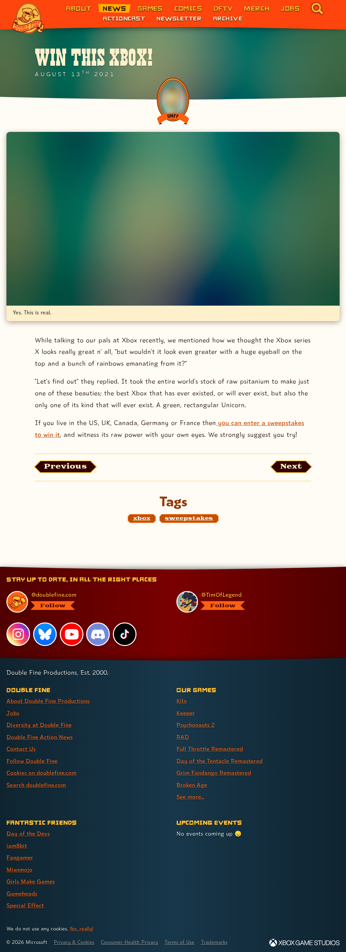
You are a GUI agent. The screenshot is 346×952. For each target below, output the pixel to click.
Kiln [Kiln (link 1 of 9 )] (181, 701)
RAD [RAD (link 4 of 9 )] (182, 736)
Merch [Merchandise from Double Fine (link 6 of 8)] (256, 8)
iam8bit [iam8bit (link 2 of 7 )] (17, 843)
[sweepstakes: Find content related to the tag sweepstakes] (188, 518)
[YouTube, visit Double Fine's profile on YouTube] (71, 634)
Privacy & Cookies (75, 939)
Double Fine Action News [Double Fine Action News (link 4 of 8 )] (40, 736)
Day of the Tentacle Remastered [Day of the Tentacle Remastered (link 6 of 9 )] (220, 760)
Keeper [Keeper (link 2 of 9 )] (185, 713)
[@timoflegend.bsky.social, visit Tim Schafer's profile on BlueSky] (253, 602)
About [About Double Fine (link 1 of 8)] (78, 8)
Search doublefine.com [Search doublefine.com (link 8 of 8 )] (36, 783)
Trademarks (218, 939)
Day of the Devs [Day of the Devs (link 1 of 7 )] (28, 832)
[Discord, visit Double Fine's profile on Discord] (98, 634)
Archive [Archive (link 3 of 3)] (228, 18)
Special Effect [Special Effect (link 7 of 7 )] (25, 902)
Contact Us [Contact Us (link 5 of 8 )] (21, 748)
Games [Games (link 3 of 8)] (150, 8)
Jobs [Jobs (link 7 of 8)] (290, 8)
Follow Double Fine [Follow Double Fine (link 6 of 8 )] (32, 760)
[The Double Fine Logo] (28, 18)
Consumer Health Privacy (132, 939)
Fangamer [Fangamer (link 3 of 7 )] (20, 855)
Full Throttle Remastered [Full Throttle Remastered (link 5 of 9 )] (210, 748)
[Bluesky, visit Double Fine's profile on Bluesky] (45, 634)
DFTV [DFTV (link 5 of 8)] (223, 8)
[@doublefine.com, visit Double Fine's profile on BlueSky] (83, 602)
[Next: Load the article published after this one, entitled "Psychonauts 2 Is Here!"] (291, 466)
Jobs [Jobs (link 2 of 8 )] (12, 713)
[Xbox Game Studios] (304, 940)
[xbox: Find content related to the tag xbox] (142, 518)
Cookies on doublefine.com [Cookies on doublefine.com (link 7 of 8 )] (42, 772)
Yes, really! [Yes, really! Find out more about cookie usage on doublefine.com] (82, 926)
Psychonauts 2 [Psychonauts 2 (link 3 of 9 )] (196, 724)
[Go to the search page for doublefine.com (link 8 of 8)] (317, 8)
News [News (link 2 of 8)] (114, 8)
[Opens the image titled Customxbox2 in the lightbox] (173, 218)
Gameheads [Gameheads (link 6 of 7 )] (22, 891)
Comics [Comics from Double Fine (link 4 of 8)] (188, 8)
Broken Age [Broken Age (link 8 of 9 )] (192, 783)
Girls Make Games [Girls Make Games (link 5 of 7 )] (30, 879)
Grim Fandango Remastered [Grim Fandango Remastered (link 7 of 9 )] (214, 772)
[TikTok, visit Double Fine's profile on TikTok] (125, 634)
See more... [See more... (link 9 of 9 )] (190, 795)
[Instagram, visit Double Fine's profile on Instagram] (18, 634)
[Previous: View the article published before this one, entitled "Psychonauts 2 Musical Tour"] (66, 466)
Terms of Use (183, 939)
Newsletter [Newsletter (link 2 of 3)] (178, 18)
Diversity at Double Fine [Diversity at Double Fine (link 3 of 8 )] (39, 724)
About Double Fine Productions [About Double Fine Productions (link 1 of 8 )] (48, 701)
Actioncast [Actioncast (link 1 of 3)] (124, 18)
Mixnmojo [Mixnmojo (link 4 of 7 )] (19, 867)
